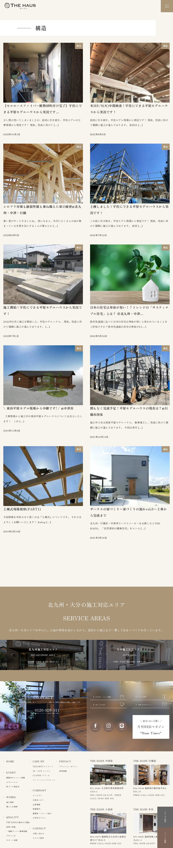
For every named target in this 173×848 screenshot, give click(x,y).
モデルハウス (12, 782)
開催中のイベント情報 (15, 777)
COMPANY (39, 790)
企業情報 (36, 804)
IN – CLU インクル (41, 771)
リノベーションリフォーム (44, 780)
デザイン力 (11, 835)
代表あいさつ (38, 800)
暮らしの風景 (12, 806)
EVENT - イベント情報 (110, 684)
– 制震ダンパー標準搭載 (16, 831)
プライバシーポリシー (68, 766)
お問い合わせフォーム (152, 700)
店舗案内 (36, 809)
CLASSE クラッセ (41, 775)
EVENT (11, 772)
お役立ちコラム (39, 817)
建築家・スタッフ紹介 (42, 813)
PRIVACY (65, 761)
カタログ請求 (152, 681)
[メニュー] (167, 6)
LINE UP (38, 761)
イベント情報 (165, 829)
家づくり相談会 (13, 786)
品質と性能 (11, 826)
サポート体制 (12, 840)
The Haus (20, 6)
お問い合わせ (38, 833)
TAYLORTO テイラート (43, 766)
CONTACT (39, 828)
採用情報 (63, 771)
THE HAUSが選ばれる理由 (18, 822)
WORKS (11, 797)
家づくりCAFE (110, 698)
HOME (10, 761)
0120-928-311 (47, 693)
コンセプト (37, 795)
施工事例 (10, 802)
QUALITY (12, 817)
